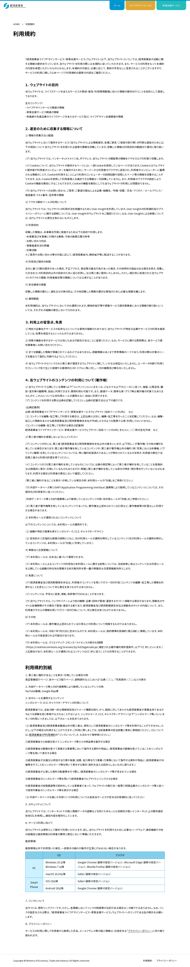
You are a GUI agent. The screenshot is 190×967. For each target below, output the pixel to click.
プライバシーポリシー (139, 931)
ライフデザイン (140, 5)
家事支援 (171, 5)
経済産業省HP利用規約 (42, 734)
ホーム (117, 5)
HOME (16, 24)
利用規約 (147, 960)
